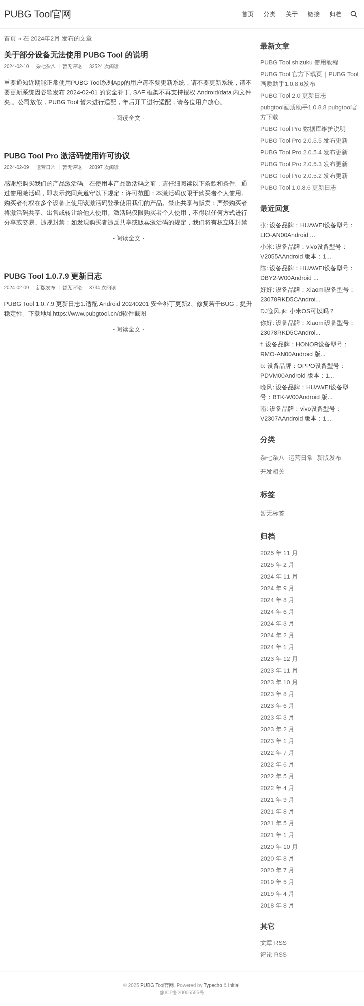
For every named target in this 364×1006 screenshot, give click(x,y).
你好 (266, 322)
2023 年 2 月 (277, 729)
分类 (269, 14)
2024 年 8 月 (277, 599)
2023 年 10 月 (279, 682)
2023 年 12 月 (279, 658)
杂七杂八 (272, 457)
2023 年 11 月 (279, 670)
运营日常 (301, 457)
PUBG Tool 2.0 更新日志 (293, 95)
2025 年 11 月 (279, 552)
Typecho (213, 985)
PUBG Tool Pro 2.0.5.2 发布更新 (304, 175)
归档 (336, 14)
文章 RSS (273, 942)
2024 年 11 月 (279, 576)
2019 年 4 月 (277, 893)
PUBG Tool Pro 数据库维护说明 (303, 128)
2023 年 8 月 (277, 693)
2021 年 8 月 (277, 811)
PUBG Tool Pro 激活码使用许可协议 (67, 156)
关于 (292, 14)
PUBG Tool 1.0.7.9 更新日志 (53, 276)
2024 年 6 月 (277, 611)
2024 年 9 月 (277, 588)
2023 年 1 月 (277, 740)
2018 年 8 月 (277, 905)
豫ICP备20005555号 (182, 992)
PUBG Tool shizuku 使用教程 (299, 62)
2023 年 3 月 (277, 717)
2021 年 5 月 (277, 823)
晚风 (266, 387)
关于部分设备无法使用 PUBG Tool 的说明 (76, 55)
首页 (248, 14)
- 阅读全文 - (128, 117)
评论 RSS (273, 954)
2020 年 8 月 (277, 858)
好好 (266, 289)
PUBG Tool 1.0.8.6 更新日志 (298, 187)
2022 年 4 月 (277, 787)
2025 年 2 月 (277, 564)
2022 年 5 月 (277, 776)
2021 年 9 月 (277, 799)
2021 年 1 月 (277, 834)
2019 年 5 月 (277, 881)
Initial (234, 985)
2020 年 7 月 (277, 870)
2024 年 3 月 (277, 623)
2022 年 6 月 (277, 764)
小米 (266, 246)
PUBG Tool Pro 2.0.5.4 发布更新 (304, 152)
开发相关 (272, 471)
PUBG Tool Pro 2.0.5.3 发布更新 (304, 163)
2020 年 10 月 (279, 846)
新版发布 (329, 457)
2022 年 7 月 (277, 752)
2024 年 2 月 (277, 635)
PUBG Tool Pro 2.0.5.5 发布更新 (304, 140)
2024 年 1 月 (277, 646)
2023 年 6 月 (277, 705)
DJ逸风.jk (273, 311)
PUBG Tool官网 (37, 14)
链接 (314, 14)
